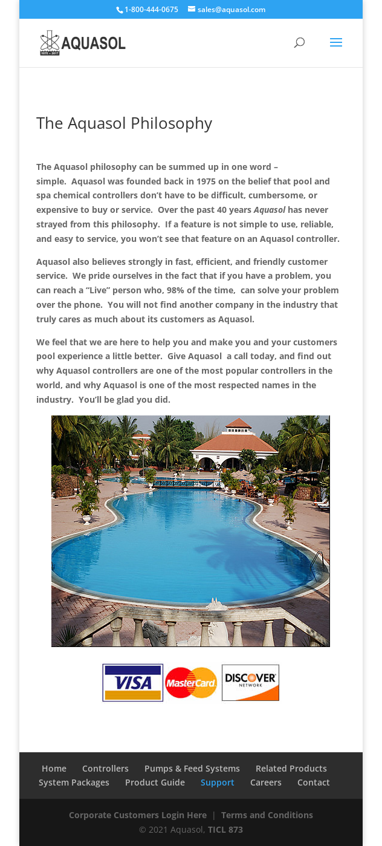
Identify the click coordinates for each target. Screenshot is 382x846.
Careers (266, 782)
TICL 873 (225, 829)
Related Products (291, 768)
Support (218, 782)
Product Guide (155, 782)
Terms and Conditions (267, 815)
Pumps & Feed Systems (192, 768)
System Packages (74, 782)
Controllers (105, 768)
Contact (313, 782)
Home (54, 768)
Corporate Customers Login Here (138, 815)
